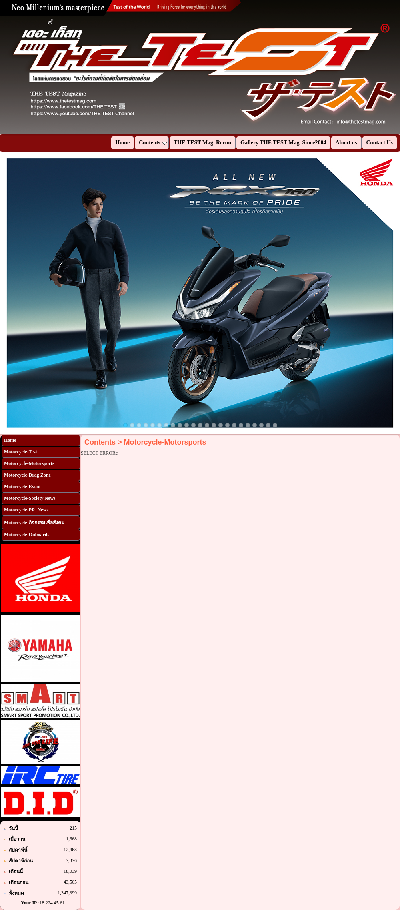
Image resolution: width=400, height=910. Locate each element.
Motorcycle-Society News (30, 498)
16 (227, 425)
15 (220, 425)
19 (248, 425)
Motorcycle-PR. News (26, 510)
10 (186, 425)
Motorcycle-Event (22, 486)
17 (234, 425)
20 (254, 425)
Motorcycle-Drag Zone (27, 475)
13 (207, 425)
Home (10, 440)
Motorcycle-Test (20, 452)
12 (200, 425)
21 (261, 425)
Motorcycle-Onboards (26, 534)
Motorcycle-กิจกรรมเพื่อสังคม (34, 522)
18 (241, 425)
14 (214, 425)
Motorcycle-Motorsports (29, 463)
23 (275, 425)
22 (268, 425)
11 (193, 425)
